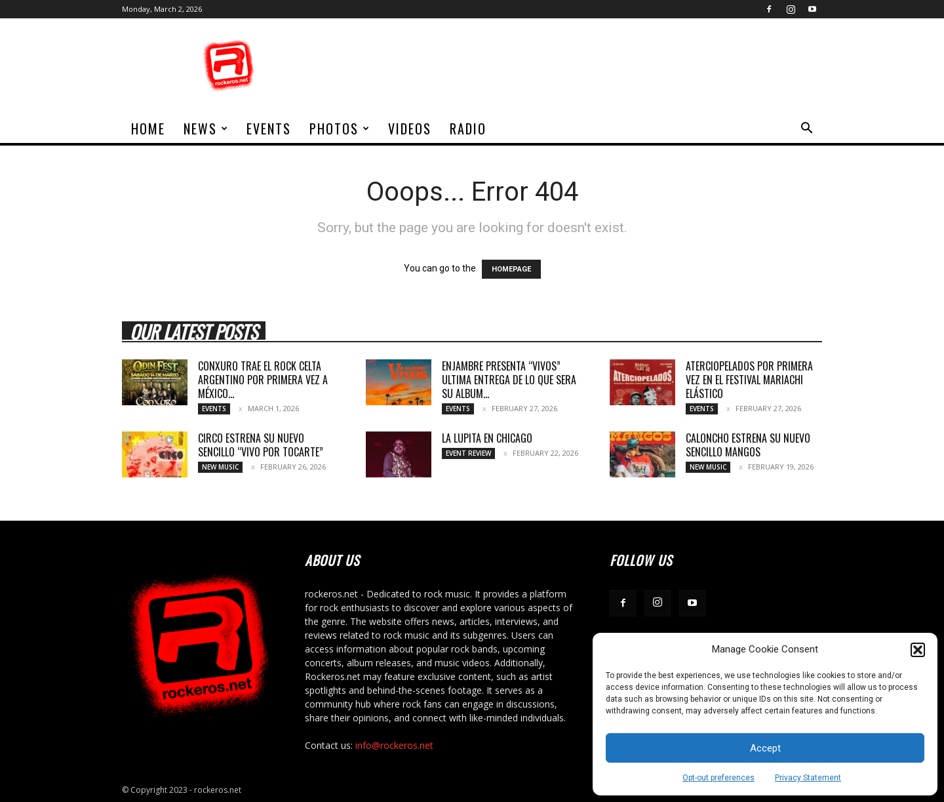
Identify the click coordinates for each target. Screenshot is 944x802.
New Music (220, 466)
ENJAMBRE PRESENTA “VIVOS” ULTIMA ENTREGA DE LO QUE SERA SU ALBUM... (509, 379)
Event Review (468, 453)
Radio (468, 128)
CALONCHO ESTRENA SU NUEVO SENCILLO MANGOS (748, 445)
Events (268, 128)
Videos (409, 128)
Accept (765, 748)
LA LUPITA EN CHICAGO (487, 438)
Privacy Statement (808, 777)
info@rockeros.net (394, 745)
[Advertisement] (583, 66)
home (148, 128)
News (206, 128)
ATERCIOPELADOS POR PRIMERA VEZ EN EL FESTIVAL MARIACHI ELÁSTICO (749, 379)
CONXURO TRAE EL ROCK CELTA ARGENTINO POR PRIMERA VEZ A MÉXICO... (263, 379)
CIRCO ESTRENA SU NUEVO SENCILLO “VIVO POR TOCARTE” (260, 445)
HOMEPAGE (511, 269)
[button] (917, 649)
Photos (339, 128)
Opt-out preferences (718, 777)
